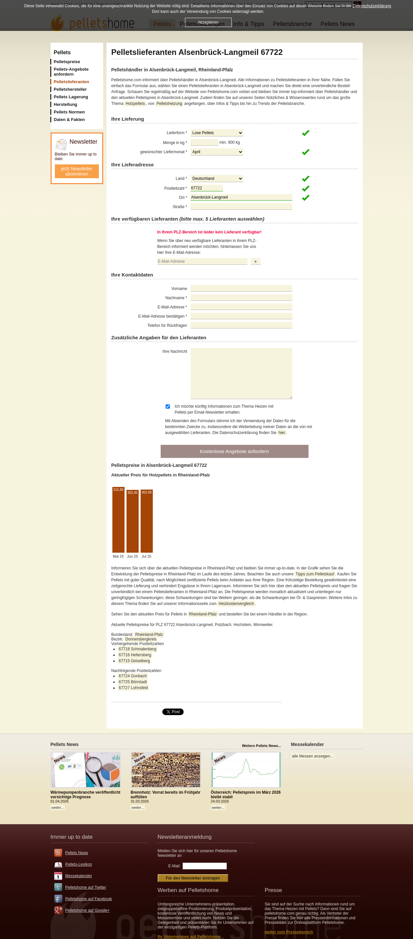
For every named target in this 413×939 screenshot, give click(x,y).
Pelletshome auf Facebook (88, 899)
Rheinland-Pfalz (203, 614)
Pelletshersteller (70, 89)
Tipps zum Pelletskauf (315, 574)
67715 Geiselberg (134, 661)
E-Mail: (174, 866)
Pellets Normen (69, 111)
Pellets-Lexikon (78, 864)
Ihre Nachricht (175, 351)
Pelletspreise (67, 61)
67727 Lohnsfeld (133, 688)
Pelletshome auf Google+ (87, 910)
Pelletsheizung (169, 103)
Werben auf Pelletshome (188, 890)
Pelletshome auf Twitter (85, 887)
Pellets (62, 52)
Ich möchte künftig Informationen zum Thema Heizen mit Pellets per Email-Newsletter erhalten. (224, 409)
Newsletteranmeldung (185, 837)
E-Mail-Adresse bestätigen (162, 316)
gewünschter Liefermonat (163, 152)
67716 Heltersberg (135, 655)
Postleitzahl (175, 188)
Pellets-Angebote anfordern (71, 72)
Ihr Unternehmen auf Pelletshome (189, 936)
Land (181, 178)
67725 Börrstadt (133, 682)
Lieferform (177, 133)
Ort (183, 197)
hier (282, 432)
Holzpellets (135, 103)
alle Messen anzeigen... (312, 756)
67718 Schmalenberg (137, 649)
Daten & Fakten (69, 119)
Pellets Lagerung (71, 96)
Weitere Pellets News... (261, 746)
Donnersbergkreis (141, 639)
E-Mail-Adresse (172, 307)
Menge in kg (175, 142)
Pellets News (76, 853)
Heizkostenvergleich (236, 603)
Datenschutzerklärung (372, 6)
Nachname (176, 298)
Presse (273, 890)
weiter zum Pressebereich (289, 932)
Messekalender (78, 876)
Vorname (179, 288)
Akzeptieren (208, 22)
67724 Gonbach (133, 676)
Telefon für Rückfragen (167, 325)
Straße (179, 207)
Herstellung (66, 104)
